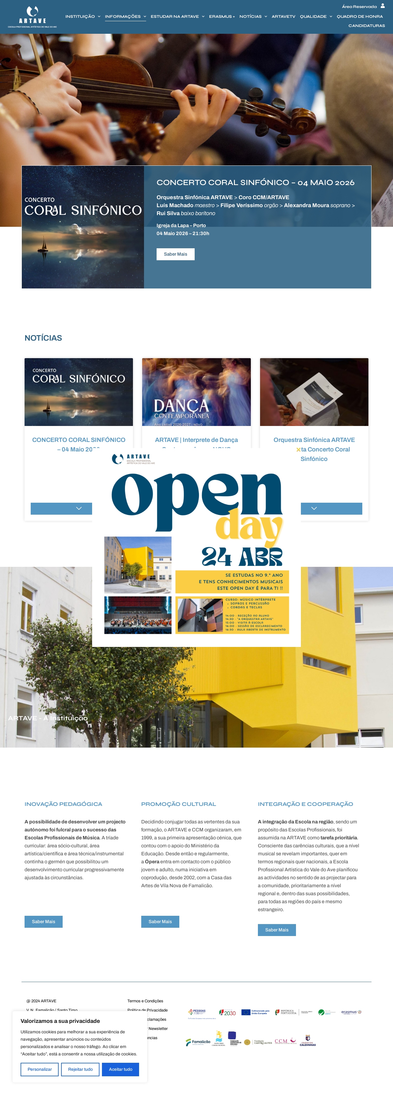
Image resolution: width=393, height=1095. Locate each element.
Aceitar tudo (120, 1069)
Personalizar (40, 1069)
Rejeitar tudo (80, 1069)
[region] (79, 1047)
